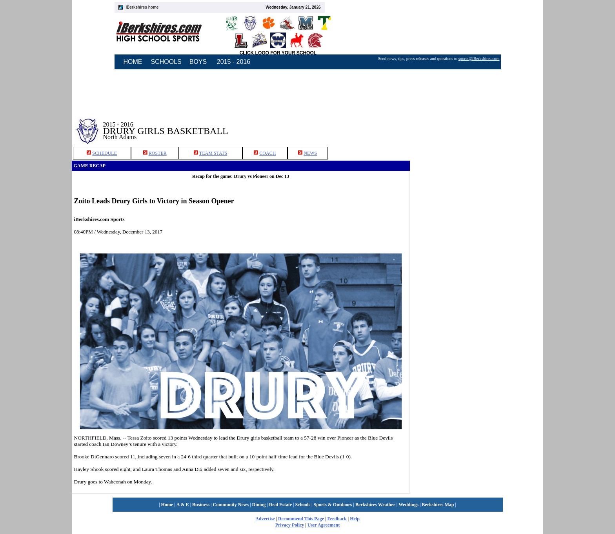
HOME (133, 61)
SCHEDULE (104, 153)
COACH (267, 153)
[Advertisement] (476, 125)
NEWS (310, 153)
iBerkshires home (142, 7)
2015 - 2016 (233, 61)
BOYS (198, 61)
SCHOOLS (166, 61)
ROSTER (158, 153)
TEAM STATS (213, 153)
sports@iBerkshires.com (479, 58)
